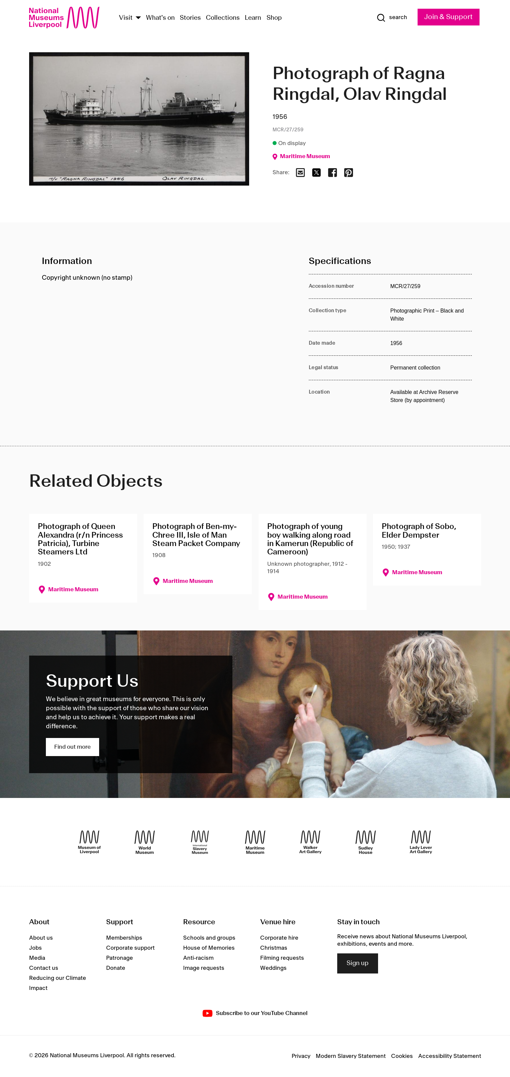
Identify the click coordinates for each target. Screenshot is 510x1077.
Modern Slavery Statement (351, 1056)
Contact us (43, 968)
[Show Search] (391, 17)
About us (41, 938)
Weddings (273, 968)
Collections (223, 18)
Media (37, 958)
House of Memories (209, 948)
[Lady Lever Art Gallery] (421, 842)
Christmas (273, 948)
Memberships (124, 938)
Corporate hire (279, 938)
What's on (160, 18)
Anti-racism (198, 958)
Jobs (35, 948)
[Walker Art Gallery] (310, 842)
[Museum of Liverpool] (89, 842)
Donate (115, 968)
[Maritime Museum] (255, 842)
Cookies (402, 1056)
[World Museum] (144, 842)
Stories (190, 18)
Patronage (119, 958)
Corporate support (130, 948)
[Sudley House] (365, 842)
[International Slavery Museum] (199, 842)
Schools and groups (209, 938)
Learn (253, 18)
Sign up (358, 963)
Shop (274, 18)
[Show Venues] (138, 18)
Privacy (301, 1056)
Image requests (203, 968)
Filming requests (282, 958)
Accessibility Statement (449, 1056)
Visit (126, 18)
